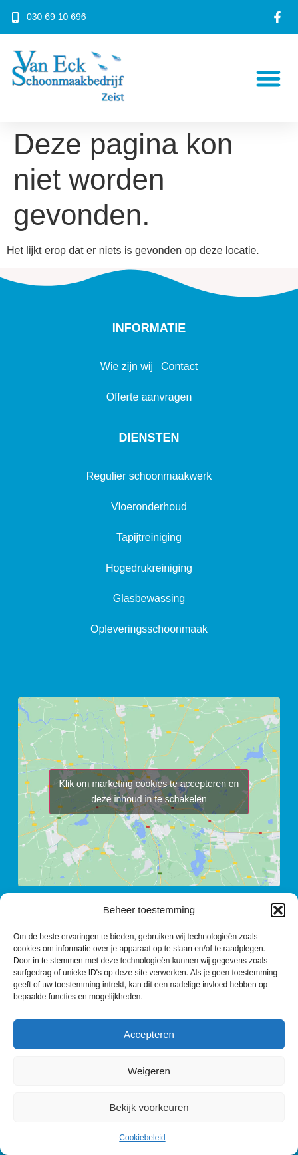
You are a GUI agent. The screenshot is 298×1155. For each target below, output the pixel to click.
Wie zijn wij (126, 366)
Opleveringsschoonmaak (149, 629)
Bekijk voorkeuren (148, 1107)
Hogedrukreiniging (149, 568)
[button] (278, 910)
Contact (179, 366)
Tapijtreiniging (149, 537)
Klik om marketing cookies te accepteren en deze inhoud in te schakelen (149, 791)
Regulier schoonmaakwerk (149, 476)
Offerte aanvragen (149, 397)
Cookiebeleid (142, 1137)
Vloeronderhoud (149, 506)
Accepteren (149, 1034)
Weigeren (149, 1070)
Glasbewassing (149, 598)
